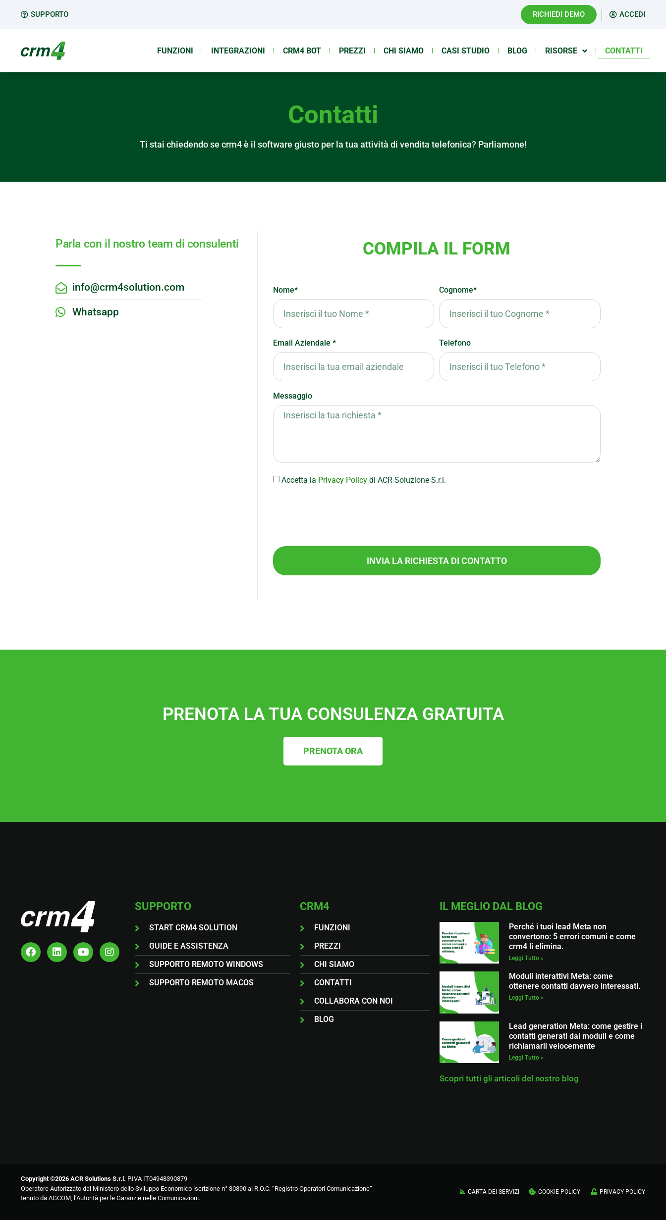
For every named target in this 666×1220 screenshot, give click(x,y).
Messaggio (292, 396)
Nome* (285, 290)
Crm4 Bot (302, 50)
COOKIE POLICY (559, 1191)
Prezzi (352, 50)
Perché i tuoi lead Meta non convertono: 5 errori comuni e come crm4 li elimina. (572, 936)
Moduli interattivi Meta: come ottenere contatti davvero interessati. (575, 981)
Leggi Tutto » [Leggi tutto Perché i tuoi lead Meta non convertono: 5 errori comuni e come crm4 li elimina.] (526, 958)
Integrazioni (238, 50)
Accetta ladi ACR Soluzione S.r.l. (363, 480)
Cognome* (458, 290)
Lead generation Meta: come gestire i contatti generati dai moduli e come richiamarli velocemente (575, 1036)
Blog (517, 50)
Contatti (624, 50)
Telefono (455, 343)
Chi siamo (404, 50)
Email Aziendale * (304, 343)
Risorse (566, 51)
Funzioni (175, 50)
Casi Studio (466, 50)
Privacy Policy (342, 480)
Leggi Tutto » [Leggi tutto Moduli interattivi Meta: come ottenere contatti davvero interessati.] (526, 997)
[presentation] (348, 516)
